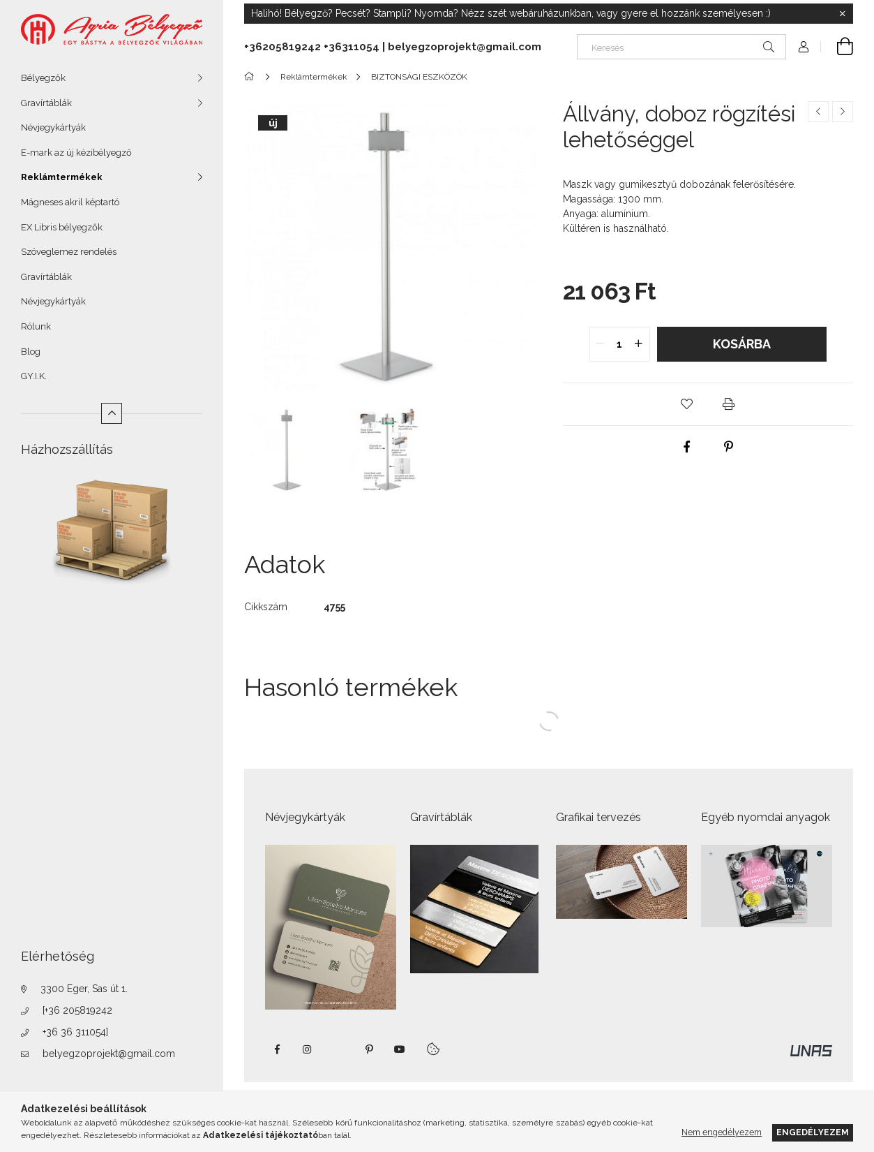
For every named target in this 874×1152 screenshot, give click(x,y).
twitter (338, 1049)
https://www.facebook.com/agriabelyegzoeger (277, 1049)
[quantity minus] (600, 344)
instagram (307, 1049)
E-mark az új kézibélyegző (76, 152)
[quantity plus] (638, 344)
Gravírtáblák (46, 103)
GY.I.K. (34, 376)
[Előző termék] (818, 111)
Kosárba (742, 344)
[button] (687, 404)
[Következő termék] (842, 111)
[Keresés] (681, 46)
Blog (30, 351)
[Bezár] (842, 13)
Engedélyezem (812, 1132)
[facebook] (687, 446)
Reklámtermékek (62, 177)
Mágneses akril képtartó (70, 202)
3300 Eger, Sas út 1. (84, 988)
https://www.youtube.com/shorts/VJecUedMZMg (400, 1049)
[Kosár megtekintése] (837, 46)
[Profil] (803, 46)
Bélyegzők (43, 78)
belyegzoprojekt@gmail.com (109, 1053)
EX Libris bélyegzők (62, 227)
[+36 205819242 (77, 1010)
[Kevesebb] (111, 413)
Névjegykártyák (53, 127)
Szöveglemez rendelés (68, 251)
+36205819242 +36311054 (311, 46)
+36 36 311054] (75, 1031)
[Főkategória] (251, 77)
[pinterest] (729, 446)
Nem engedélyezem (721, 1132)
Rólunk (36, 326)
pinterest (369, 1049)
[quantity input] (619, 344)
